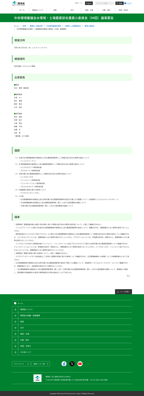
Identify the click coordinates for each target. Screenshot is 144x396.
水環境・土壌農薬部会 (73, 26)
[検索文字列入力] (104, 3)
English (89, 3)
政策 (24, 26)
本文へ (77, 3)
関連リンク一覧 (39, 364)
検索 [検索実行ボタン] (120, 3)
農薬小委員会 (89, 26)
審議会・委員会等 (36, 26)
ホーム (20, 10)
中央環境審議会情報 (53, 26)
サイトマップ (19, 364)
